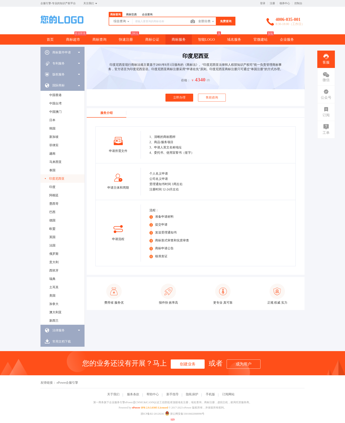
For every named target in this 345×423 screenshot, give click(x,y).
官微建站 (260, 39)
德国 (52, 220)
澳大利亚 (55, 312)
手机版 (210, 394)
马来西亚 (55, 162)
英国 (52, 237)
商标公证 (152, 39)
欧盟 (52, 228)
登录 (262, 3)
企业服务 (287, 39)
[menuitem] (62, 52)
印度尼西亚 (56, 178)
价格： (185, 80)
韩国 (52, 128)
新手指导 (172, 394)
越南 (52, 153)
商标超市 (73, 39)
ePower (136, 407)
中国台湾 (55, 103)
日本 (52, 120)
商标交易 (131, 14)
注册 (272, 3)
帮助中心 (153, 394)
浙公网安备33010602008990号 (184, 413)
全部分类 (206, 21)
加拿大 (54, 304)
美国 (52, 295)
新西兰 (54, 320)
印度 (52, 187)
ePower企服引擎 (67, 382)
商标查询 (115, 14)
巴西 (52, 212)
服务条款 (133, 394)
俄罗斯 (54, 253)
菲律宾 (54, 145)
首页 (50, 39)
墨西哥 (54, 203)
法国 (52, 245)
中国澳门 (55, 111)
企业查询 (147, 14)
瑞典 (52, 279)
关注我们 (90, 3)
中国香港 (55, 95)
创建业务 (188, 364)
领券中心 (284, 3)
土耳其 (54, 287)
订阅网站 (228, 394)
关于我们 (113, 394)
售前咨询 (212, 97)
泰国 (52, 170)
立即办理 (179, 97)
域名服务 (234, 39)
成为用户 (243, 364)
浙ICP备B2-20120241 (153, 413)
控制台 (298, 3)
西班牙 (54, 270)
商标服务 (179, 39)
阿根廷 (54, 195)
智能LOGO (206, 39)
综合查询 (122, 21)
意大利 (54, 262)
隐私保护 (192, 394)
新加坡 (54, 137)
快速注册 (126, 39)
